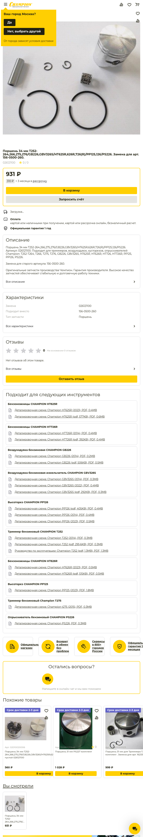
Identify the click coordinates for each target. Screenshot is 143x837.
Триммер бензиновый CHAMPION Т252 (35, 531)
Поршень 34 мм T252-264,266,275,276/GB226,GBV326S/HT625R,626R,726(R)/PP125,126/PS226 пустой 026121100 (43, 754)
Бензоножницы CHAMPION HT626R (32, 561)
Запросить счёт (71, 199)
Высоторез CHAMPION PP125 (28, 584)
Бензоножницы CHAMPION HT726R (33, 427)
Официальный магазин (31, 646)
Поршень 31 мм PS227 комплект (73, 751)
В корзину (71, 190)
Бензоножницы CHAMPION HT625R (32, 404)
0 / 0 (23, 162)
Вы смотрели (18, 786)
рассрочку (40, 181)
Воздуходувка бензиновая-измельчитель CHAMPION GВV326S (52, 473)
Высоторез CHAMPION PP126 (28, 502)
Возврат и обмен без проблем (62, 646)
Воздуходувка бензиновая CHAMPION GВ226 (39, 450)
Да (9, 22)
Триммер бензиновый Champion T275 (34, 600)
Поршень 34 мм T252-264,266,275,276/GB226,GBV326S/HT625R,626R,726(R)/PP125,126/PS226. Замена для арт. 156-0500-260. (15, 818)
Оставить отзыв (71, 379)
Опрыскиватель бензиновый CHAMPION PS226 (41, 617)
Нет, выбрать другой (24, 31)
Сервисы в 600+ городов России (98, 646)
